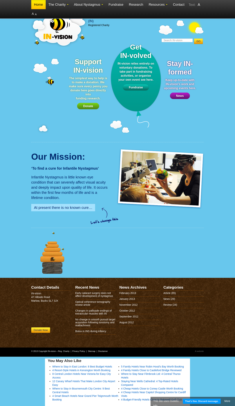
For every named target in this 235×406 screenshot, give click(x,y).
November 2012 (128, 304)
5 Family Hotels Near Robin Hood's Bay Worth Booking (152, 366)
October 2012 (127, 310)
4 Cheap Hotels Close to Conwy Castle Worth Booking (152, 388)
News (180, 95)
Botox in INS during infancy (90, 331)
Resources (158, 4)
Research (136, 4)
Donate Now (41, 330)
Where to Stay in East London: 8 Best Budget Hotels (82, 366)
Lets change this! (104, 216)
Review (167, 304)
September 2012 (128, 316)
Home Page (52, 251)
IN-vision (58, 28)
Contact (179, 4)
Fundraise (116, 4)
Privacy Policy (78, 351)
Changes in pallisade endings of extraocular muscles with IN (93, 312)
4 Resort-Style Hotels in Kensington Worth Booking (81, 370)
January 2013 (127, 298)
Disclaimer (103, 351)
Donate (88, 106)
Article (167, 293)
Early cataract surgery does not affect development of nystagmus (94, 294)
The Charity (58, 4)
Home (38, 4)
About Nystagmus (88, 4)
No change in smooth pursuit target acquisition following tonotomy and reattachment (95, 322)
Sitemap (91, 351)
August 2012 (126, 322)
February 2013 (127, 293)
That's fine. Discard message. (201, 401)
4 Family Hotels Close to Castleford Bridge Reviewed (151, 370)
